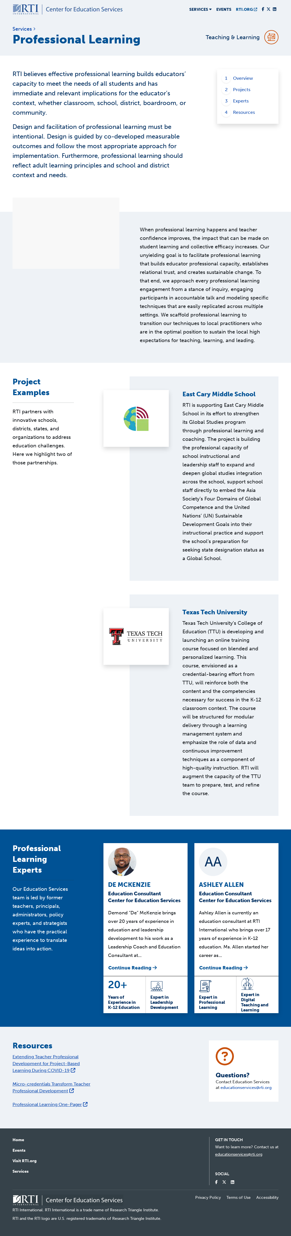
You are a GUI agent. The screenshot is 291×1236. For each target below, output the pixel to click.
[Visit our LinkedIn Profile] (274, 9)
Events (223, 9)
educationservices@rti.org (246, 1087)
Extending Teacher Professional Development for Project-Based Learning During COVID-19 (46, 1063)
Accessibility (267, 1197)
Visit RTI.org (25, 1161)
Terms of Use (238, 1197)
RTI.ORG (246, 9)
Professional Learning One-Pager (50, 1104)
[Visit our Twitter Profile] (269, 9)
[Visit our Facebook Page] (263, 9)
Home (18, 1139)
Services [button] (200, 9)
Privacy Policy (208, 1197)
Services (21, 1171)
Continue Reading (132, 968)
